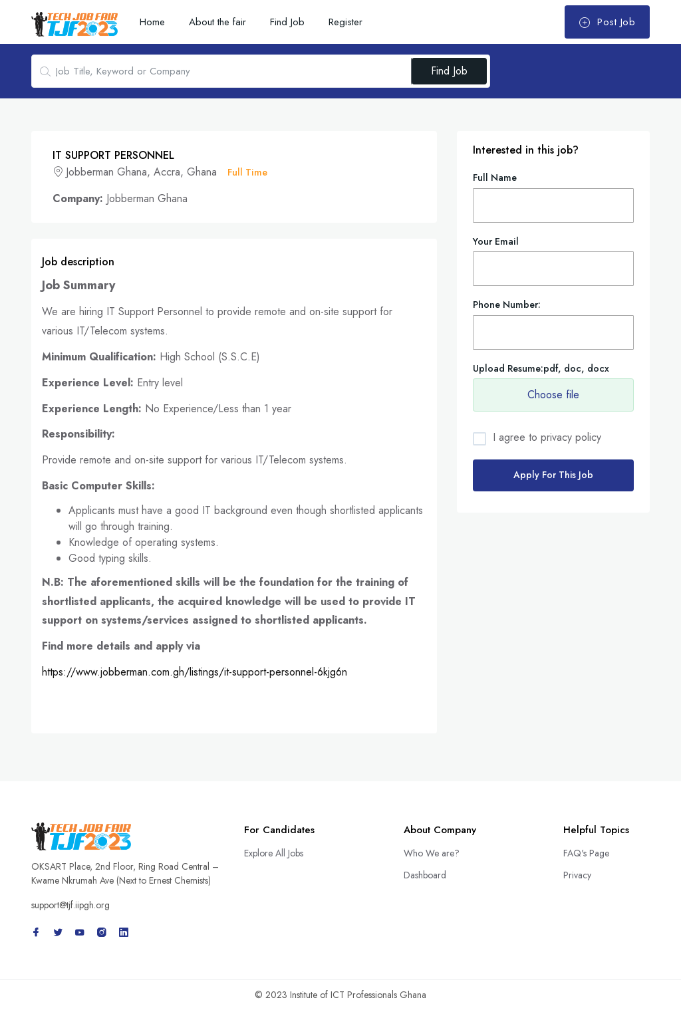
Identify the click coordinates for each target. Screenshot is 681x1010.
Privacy (577, 875)
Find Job (287, 22)
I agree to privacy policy (547, 437)
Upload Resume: (541, 368)
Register (345, 22)
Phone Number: (507, 304)
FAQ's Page (586, 853)
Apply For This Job (553, 474)
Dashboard (425, 875)
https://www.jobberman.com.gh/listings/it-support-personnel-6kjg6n (194, 672)
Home (152, 22)
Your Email (496, 241)
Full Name (495, 177)
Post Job (607, 22)
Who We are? (432, 853)
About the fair (217, 22)
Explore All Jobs (273, 853)
